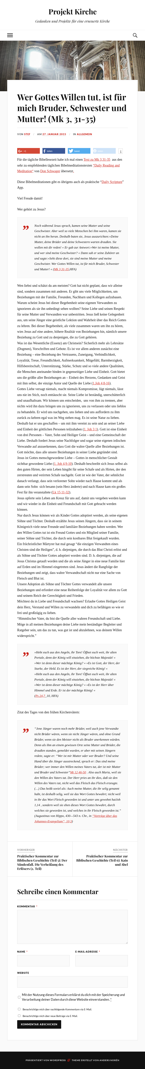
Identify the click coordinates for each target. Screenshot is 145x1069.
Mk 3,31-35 (102, 159)
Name (22, 951)
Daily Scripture (112, 182)
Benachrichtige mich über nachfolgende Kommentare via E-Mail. (57, 1009)
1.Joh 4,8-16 (101, 383)
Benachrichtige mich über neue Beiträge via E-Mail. (50, 1016)
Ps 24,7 (40, 696)
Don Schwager (50, 171)
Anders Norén (109, 1060)
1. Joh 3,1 (90, 429)
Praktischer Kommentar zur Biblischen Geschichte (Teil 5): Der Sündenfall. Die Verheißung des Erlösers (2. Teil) (42, 862)
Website (23, 972)
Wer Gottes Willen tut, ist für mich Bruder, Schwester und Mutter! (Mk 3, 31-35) (71, 107)
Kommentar (27, 906)
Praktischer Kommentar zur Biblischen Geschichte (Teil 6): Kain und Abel (102, 860)
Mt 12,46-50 (78, 772)
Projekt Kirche (73, 11)
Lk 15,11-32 (60, 492)
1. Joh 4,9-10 (63, 464)
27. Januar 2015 (54, 134)
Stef (27, 134)
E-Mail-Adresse (87, 951)
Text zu (89, 159)
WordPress (58, 1060)
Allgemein (84, 134)
